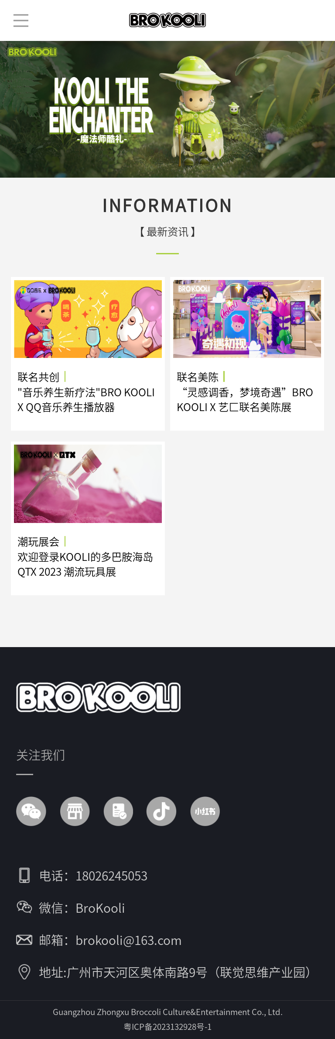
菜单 (20, 20)
